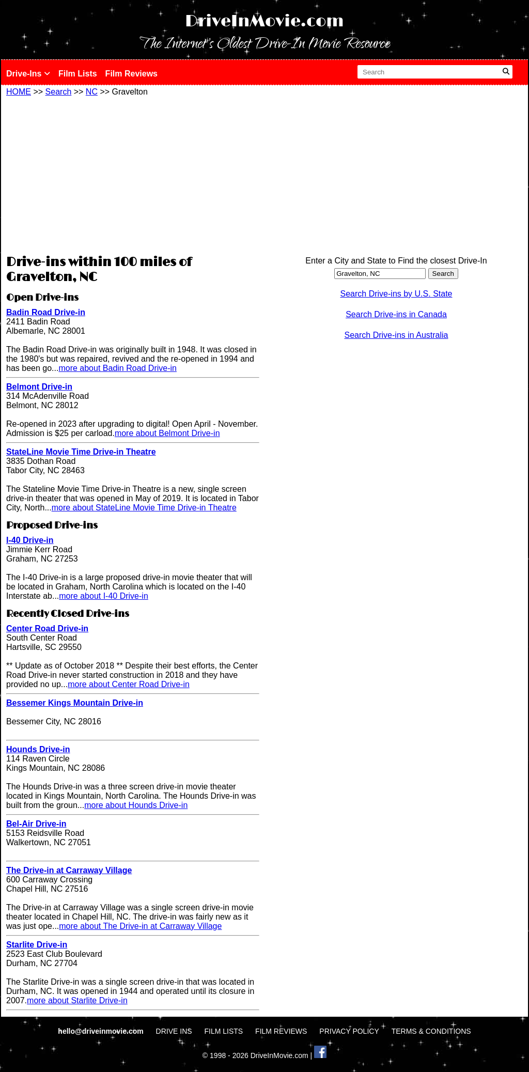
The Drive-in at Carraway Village (69, 870)
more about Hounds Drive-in (136, 805)
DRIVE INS (174, 1031)
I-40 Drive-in (30, 540)
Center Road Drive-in (47, 628)
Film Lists (77, 73)
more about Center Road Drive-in (129, 684)
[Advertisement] (133, 174)
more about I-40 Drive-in (103, 596)
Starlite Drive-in (36, 944)
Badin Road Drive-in (45, 312)
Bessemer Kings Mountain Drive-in (74, 702)
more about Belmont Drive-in (167, 433)
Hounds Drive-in (38, 749)
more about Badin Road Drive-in (117, 368)
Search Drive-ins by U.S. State (396, 293)
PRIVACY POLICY (349, 1031)
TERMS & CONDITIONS (431, 1031)
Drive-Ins (28, 73)
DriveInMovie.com (264, 21)
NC (92, 91)
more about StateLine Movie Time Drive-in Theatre (144, 507)
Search (58, 91)
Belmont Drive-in (39, 386)
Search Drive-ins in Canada (396, 314)
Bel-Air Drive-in (36, 823)
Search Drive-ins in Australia (396, 335)
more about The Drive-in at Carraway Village (140, 926)
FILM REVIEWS (281, 1031)
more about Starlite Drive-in (77, 1000)
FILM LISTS (224, 1031)
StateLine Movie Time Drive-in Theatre (81, 451)
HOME (18, 91)
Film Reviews (131, 73)
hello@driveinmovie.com (101, 1031)
